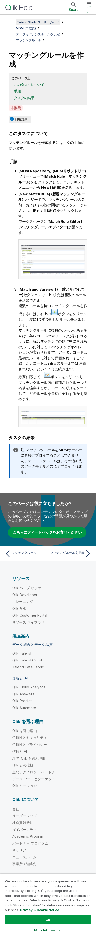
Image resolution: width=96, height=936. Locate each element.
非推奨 (16, 108)
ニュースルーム (24, 857)
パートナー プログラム (30, 843)
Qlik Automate (24, 708)
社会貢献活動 (22, 823)
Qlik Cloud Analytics (28, 687)
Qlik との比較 (22, 765)
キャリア (19, 850)
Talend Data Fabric (28, 667)
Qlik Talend (21, 653)
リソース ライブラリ (28, 622)
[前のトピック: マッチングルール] (25, 553)
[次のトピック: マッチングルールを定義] (70, 553)
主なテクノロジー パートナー (35, 772)
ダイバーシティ (24, 829)
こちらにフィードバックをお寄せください (47, 532)
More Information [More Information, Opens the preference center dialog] (48, 930)
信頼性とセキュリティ (29, 738)
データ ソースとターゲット (33, 779)
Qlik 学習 (19, 608)
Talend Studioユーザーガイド (38, 22)
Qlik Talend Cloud (27, 660)
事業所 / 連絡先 (24, 864)
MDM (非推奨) (26, 28)
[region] (48, 905)
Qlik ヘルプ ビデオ (26, 588)
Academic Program (28, 836)
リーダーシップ (24, 816)
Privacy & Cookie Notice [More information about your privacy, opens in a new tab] (39, 910)
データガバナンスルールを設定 (38, 34)
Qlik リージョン (24, 786)
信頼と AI (19, 751)
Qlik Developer (24, 595)
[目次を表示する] (10, 22)
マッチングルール (28, 40)
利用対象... (22, 119)
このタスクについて (29, 84)
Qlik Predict (22, 701)
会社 (15, 809)
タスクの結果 (24, 98)
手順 (17, 91)
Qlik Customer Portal (29, 615)
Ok (48, 920)
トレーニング (22, 601)
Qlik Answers (23, 694)
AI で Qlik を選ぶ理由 (28, 758)
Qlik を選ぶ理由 (24, 731)
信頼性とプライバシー (29, 744)
